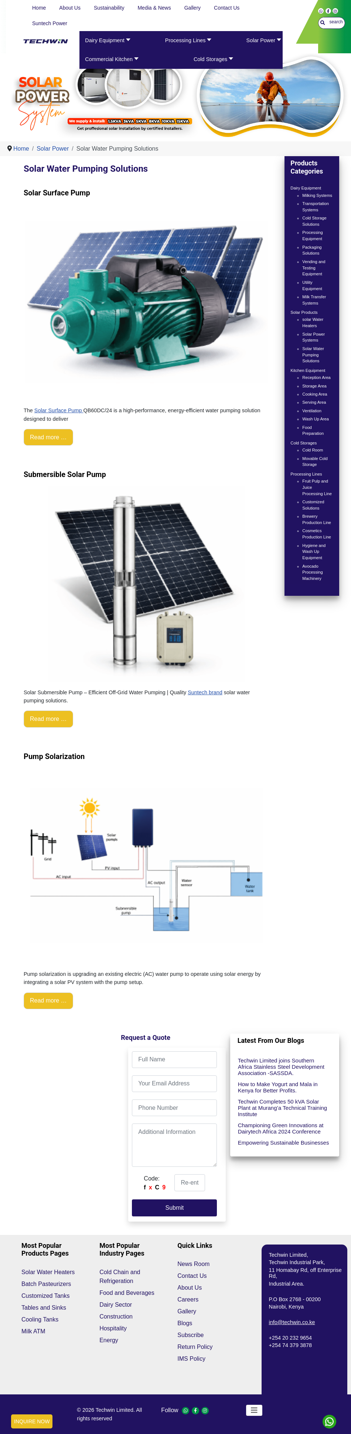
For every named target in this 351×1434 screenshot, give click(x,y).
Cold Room (312, 450)
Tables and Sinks (43, 1307)
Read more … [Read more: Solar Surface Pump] (48, 437)
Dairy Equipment (305, 188)
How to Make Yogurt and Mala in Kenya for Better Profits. (278, 1087)
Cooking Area (314, 394)
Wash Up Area (315, 419)
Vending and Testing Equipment (313, 267)
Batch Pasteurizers (46, 1284)
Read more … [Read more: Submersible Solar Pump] (48, 719)
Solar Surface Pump (59, 410)
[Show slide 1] (180, 127)
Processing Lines (306, 474)
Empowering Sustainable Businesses (283, 1142)
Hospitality (113, 1328)
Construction (116, 1316)
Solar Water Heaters (48, 1272)
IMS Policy (191, 1359)
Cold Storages (303, 443)
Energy (108, 1340)
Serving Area (314, 402)
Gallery (186, 1311)
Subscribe (190, 1335)
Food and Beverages (126, 1293)
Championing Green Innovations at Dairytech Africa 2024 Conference (281, 1128)
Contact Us (192, 1276)
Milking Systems (317, 195)
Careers (187, 1299)
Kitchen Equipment (307, 370)
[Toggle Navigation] (254, 1410)
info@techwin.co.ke (292, 1322)
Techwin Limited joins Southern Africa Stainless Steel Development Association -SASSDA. (281, 1066)
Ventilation (311, 411)
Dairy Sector (115, 1305)
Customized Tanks (45, 1296)
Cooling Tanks (39, 1319)
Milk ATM (33, 1331)
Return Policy (194, 1347)
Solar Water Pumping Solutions (313, 354)
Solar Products (303, 312)
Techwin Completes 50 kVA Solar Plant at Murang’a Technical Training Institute (282, 1107)
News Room (193, 1264)
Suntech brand (205, 692)
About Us (189, 1287)
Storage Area (314, 386)
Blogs (184, 1323)
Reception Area (316, 377)
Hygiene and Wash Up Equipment (314, 551)
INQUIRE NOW (32, 1421)
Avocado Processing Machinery (312, 572)
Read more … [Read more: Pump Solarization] (48, 1000)
